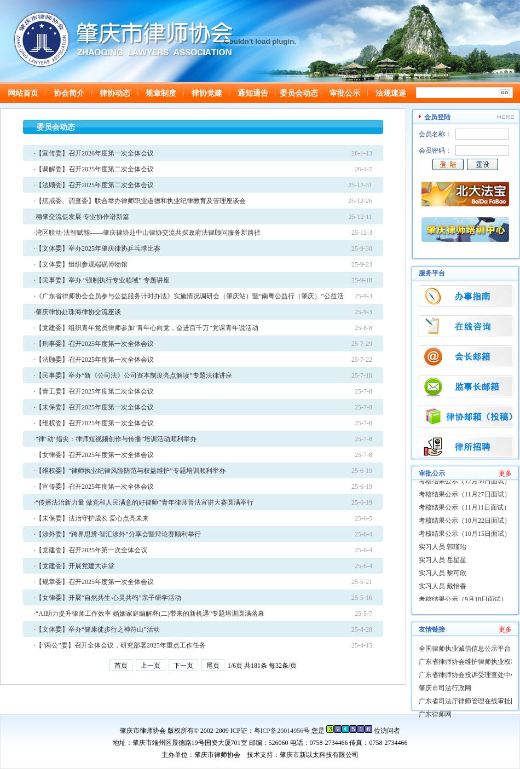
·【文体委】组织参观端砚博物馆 (81, 264)
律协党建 (207, 93)
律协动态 (115, 93)
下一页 (183, 665)
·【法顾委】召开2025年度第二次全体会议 (94, 185)
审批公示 (345, 93)
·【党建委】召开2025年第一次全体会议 (90, 550)
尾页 (212, 665)
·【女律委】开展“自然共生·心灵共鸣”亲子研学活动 (107, 598)
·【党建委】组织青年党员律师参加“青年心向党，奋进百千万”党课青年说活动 (146, 328)
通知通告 (253, 93)
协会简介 (69, 93)
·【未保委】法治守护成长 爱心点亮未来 (91, 518)
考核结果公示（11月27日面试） (465, 496)
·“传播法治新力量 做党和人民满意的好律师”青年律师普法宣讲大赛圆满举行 (143, 502)
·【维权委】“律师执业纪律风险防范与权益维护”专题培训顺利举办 (130, 471)
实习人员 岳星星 (442, 561)
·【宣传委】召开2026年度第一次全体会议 (94, 153)
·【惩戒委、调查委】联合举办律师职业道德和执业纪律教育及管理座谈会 (140, 201)
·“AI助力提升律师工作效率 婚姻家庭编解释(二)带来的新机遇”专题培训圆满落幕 (149, 613)
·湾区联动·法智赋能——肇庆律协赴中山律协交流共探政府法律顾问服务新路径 (147, 232)
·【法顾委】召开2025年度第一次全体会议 (94, 359)
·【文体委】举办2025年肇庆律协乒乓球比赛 (97, 248)
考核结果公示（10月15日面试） (465, 535)
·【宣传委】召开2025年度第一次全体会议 (94, 486)
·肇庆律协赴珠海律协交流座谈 (77, 312)
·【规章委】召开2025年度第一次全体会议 (94, 582)
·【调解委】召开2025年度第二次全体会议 (94, 169)
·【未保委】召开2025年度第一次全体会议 (94, 407)
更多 (505, 473)
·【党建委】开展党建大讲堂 (74, 566)
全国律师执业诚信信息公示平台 (465, 648)
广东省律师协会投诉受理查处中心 (468, 675)
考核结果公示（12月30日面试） (465, 483)
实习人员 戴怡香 (442, 588)
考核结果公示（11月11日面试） (464, 509)
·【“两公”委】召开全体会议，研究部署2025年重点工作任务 (120, 645)
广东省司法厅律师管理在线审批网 (468, 701)
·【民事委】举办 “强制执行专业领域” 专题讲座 (102, 280)
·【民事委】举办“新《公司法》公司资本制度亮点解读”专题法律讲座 (133, 375)
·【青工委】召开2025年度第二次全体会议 (94, 391)
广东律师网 (435, 714)
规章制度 (161, 93)
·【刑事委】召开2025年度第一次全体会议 (94, 344)
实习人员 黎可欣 (442, 575)
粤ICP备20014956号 (282, 731)
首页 (121, 665)
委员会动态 (299, 93)
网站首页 (23, 93)
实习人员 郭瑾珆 (442, 548)
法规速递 (390, 93)
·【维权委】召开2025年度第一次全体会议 (94, 423)
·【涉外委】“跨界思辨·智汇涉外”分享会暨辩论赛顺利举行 (117, 534)
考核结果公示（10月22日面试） (465, 522)
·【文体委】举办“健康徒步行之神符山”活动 (97, 629)
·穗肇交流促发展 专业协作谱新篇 (81, 217)
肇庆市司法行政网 (445, 688)
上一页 (150, 665)
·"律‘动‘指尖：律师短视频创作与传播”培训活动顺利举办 (115, 439)
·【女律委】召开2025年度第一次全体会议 (94, 455)
